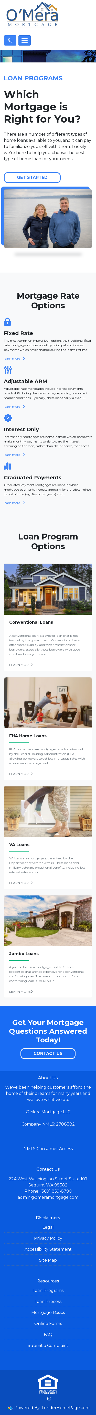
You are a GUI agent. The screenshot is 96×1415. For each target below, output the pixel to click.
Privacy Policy (48, 1238)
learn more (14, 358)
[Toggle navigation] (24, 40)
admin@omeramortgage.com (48, 1197)
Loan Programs (48, 1290)
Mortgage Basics (48, 1312)
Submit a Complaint (48, 1345)
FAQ (48, 1334)
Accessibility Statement (48, 1249)
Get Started (32, 177)
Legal (48, 1227)
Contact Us (48, 1053)
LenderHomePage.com (66, 1407)
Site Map (48, 1260)
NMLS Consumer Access (48, 1148)
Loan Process (48, 1301)
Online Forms (48, 1323)
